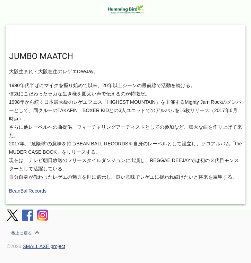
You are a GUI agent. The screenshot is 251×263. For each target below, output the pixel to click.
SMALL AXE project (44, 246)
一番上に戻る (24, 232)
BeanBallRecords (27, 191)
